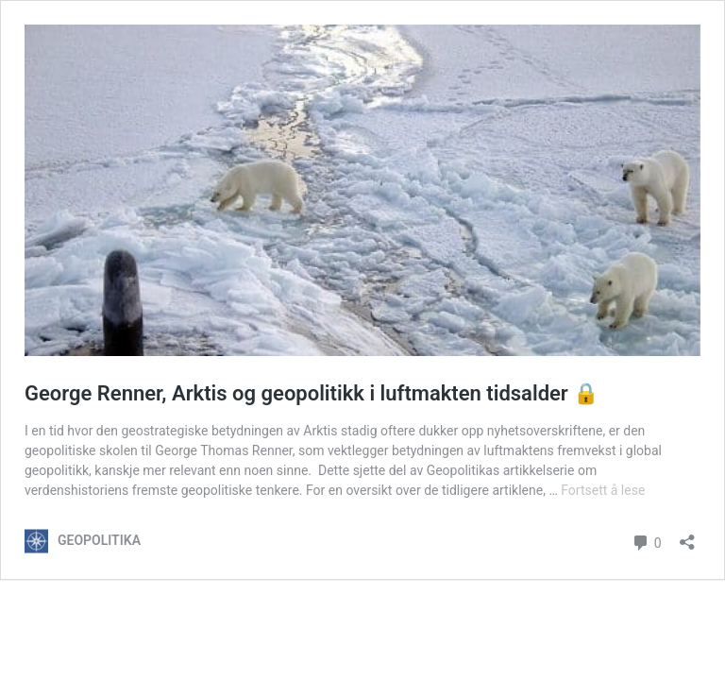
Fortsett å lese (603, 490)
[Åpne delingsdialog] (687, 536)
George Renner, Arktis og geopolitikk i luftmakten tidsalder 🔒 (312, 393)
